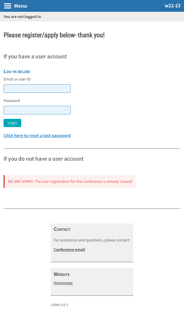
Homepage (63, 282)
